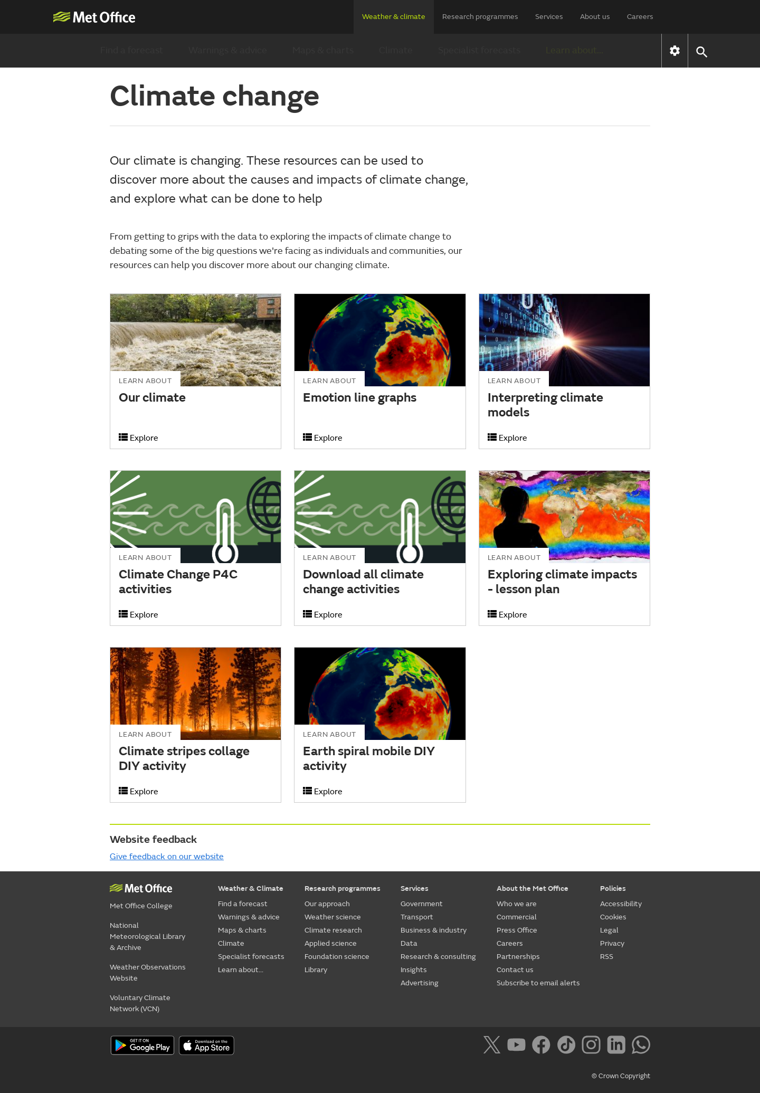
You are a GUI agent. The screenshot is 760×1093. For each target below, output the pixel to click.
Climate (396, 50)
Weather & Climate (250, 888)
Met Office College (141, 905)
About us (595, 16)
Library (316, 969)
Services (549, 16)
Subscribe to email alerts (538, 982)
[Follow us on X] (493, 1046)
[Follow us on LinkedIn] (618, 1046)
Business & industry (434, 930)
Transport (417, 917)
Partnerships (518, 956)
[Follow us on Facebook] (543, 1046)
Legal (609, 930)
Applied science (331, 943)
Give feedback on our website (167, 856)
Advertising (420, 982)
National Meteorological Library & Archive (147, 936)
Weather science (333, 917)
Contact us (515, 969)
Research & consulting (438, 956)
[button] (701, 51)
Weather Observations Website (148, 973)
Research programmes (480, 16)
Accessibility (621, 903)
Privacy (612, 943)
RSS (606, 956)
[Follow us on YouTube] (518, 1046)
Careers (640, 16)
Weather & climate (393, 16)
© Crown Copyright (621, 1076)
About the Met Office (532, 888)
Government (422, 903)
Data (409, 943)
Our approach (327, 903)
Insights (414, 969)
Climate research (333, 930)
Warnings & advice (227, 50)
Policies (613, 888)
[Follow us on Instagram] (593, 1046)
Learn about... (574, 50)
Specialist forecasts (479, 50)
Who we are (517, 903)
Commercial (517, 917)
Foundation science (337, 956)
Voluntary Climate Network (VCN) (140, 1003)
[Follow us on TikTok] (568, 1046)
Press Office (517, 930)
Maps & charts (323, 50)
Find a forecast (131, 50)
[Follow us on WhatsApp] (641, 1046)
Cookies (613, 917)
